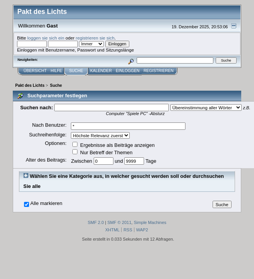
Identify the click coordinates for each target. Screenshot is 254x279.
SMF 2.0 (96, 222)
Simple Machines (150, 222)
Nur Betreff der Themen (102, 152)
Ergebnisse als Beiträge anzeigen (113, 145)
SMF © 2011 (119, 222)
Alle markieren (46, 203)
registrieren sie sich (95, 37)
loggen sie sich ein (45, 37)
